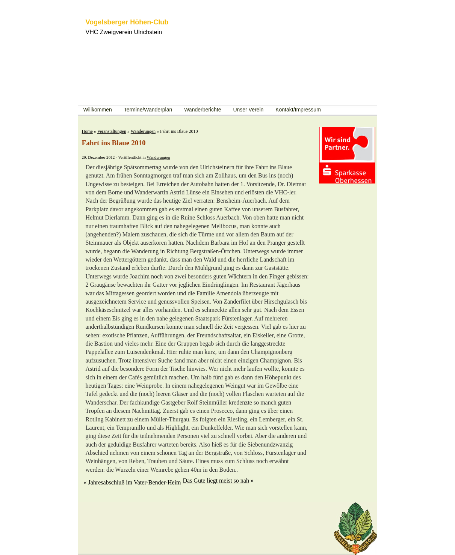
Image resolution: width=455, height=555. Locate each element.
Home (87, 131)
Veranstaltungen (111, 131)
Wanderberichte (202, 110)
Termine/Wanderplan (148, 110)
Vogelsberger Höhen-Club (127, 22)
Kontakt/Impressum (298, 110)
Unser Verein (248, 110)
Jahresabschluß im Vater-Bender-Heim (134, 482)
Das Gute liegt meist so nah (216, 480)
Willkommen (97, 110)
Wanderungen (143, 131)
